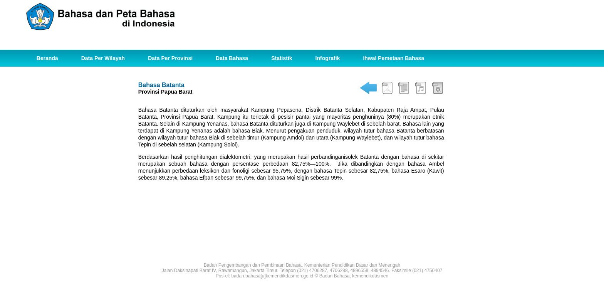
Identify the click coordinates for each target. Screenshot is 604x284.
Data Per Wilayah (103, 58)
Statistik (281, 58)
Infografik (327, 58)
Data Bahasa (232, 58)
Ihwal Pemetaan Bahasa (393, 58)
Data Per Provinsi (170, 58)
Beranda (47, 58)
